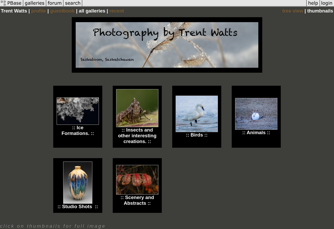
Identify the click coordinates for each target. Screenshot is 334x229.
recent (116, 11)
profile (38, 11)
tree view (292, 11)
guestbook (62, 11)
